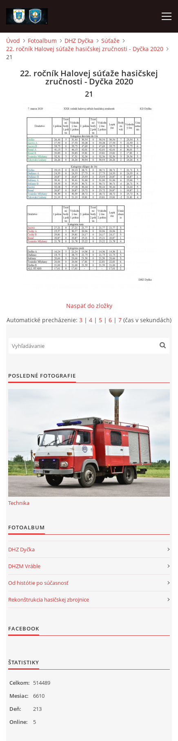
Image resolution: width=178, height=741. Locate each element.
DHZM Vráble (24, 566)
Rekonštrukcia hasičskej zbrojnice (48, 599)
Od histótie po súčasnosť (38, 582)
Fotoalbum (42, 40)
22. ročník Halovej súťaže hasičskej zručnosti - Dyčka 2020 (84, 49)
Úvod (13, 40)
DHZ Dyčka (79, 40)
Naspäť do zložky (89, 306)
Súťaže (110, 40)
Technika (18, 503)
